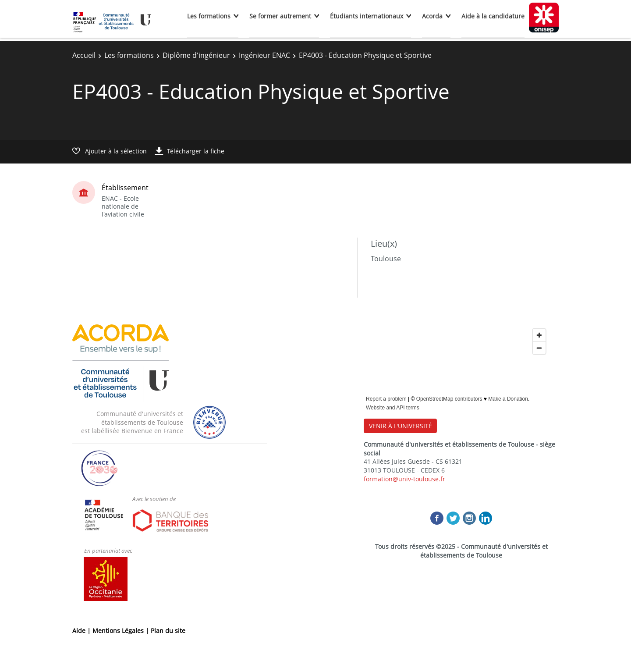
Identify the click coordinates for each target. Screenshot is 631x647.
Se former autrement (280, 16)
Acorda (432, 16)
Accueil (84, 55)
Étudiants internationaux (366, 16)
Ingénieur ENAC (264, 55)
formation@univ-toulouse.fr (404, 479)
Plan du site (168, 630)
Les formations (208, 16)
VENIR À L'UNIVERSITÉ (400, 426)
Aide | (82, 630)
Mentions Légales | (121, 630)
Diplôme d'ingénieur (196, 55)
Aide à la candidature (493, 16)
